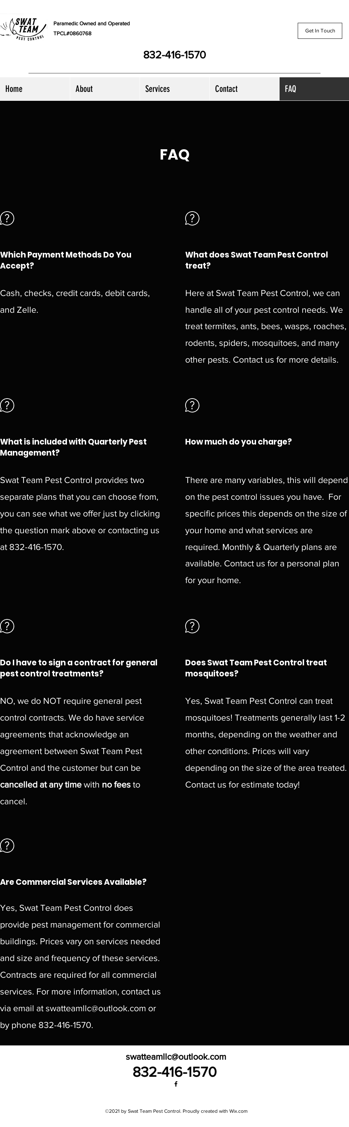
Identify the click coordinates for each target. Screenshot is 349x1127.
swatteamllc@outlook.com (96, 1008)
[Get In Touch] (320, 31)
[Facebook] (175, 1083)
